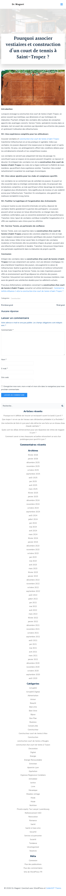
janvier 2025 (33, 496)
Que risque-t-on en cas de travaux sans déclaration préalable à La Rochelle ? (33, 419)
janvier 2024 (33, 542)
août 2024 (33, 515)
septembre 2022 (33, 591)
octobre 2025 (33, 470)
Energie (33, 756)
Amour (33, 699)
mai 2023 (33, 561)
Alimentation (33, 695)
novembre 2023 (33, 549)
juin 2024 (33, 523)
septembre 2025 (33, 474)
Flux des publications (33, 864)
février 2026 (33, 455)
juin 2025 (33, 481)
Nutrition (33, 805)
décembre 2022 (33, 580)
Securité (33, 832)
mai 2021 (33, 648)
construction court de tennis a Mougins (33, 741)
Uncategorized (33, 847)
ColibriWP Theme (53, 888)
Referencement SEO (33, 813)
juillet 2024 (33, 519)
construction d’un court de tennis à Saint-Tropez (39, 139)
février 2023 (33, 572)
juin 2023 (33, 557)
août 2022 (33, 595)
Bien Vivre (33, 711)
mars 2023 (33, 568)
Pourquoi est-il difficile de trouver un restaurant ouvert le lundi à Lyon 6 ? (33, 415)
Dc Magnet (18, 4)
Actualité (33, 688)
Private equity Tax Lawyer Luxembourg (33, 809)
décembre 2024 (33, 500)
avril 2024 (33, 530)
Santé (33, 824)
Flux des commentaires (33, 868)
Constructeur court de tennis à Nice (33, 733)
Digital (33, 752)
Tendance (33, 843)
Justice (33, 782)
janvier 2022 (33, 621)
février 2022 (33, 618)
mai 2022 (33, 606)
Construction (15, 298)
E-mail (4, 368)
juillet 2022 (33, 599)
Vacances (33, 851)
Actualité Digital (33, 692)
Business (33, 722)
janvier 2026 (33, 459)
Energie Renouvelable (33, 760)
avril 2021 (33, 652)
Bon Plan (33, 718)
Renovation (33, 817)
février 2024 (33, 538)
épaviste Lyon (33, 767)
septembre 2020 (33, 674)
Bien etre (33, 707)
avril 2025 (33, 485)
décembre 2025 (33, 462)
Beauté (33, 703)
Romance (33, 820)
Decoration (33, 748)
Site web (5, 377)
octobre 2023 (33, 553)
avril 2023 (33, 565)
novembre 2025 (33, 466)
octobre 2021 (33, 633)
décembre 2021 (33, 625)
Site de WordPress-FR (33, 872)
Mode (33, 798)
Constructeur (33, 729)
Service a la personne (33, 835)
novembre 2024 (33, 504)
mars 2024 (33, 534)
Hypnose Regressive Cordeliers (33, 775)
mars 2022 (33, 614)
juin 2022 (33, 602)
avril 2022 (33, 610)
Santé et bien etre (33, 828)
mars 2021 (33, 655)
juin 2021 (33, 644)
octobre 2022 (33, 587)
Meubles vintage (33, 794)
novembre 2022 (33, 583)
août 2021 (33, 640)
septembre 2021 (33, 636)
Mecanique (33, 790)
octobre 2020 (33, 671)
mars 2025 (33, 489)
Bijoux (33, 714)
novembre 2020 (33, 667)
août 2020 (33, 678)
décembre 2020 (33, 663)
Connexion (33, 860)
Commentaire (7, 330)
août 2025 (33, 477)
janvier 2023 (33, 576)
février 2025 (33, 493)
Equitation (33, 771)
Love (33, 786)
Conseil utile (33, 726)
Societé (33, 839)
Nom (3, 359)
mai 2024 (33, 527)
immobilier (33, 779)
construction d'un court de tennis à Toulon (33, 745)
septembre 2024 (33, 512)
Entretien (33, 764)
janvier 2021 (33, 659)
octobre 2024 (33, 508)
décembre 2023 (33, 546)
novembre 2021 (33, 629)
